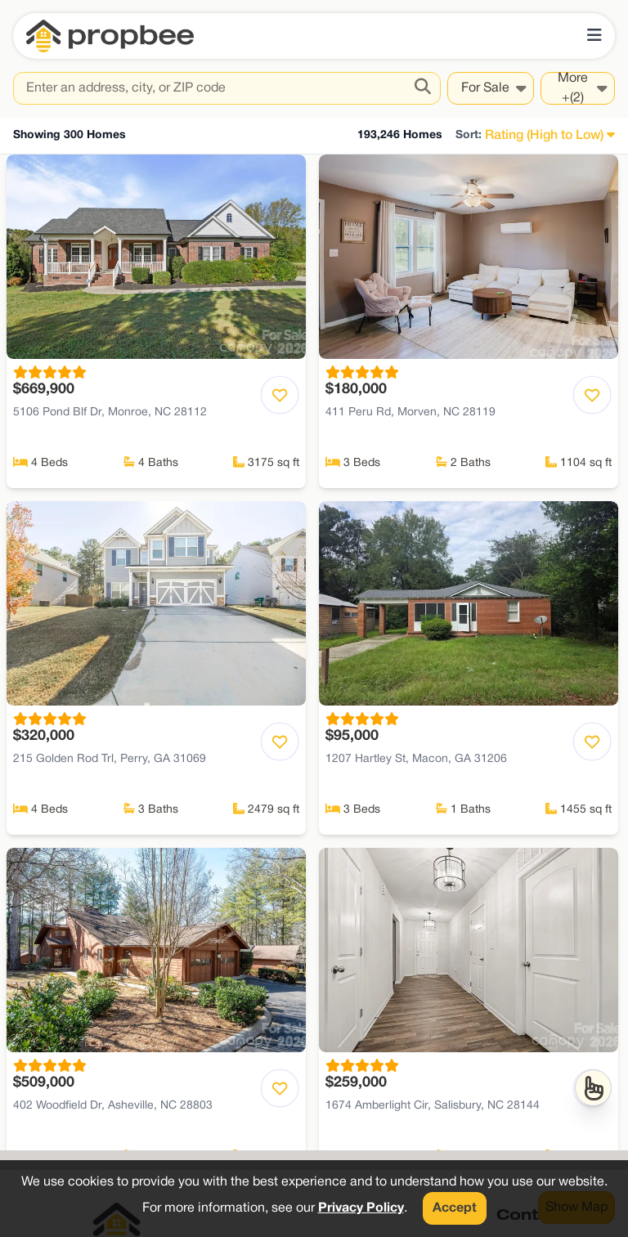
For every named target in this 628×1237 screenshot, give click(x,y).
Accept (455, 1208)
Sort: (468, 135)
